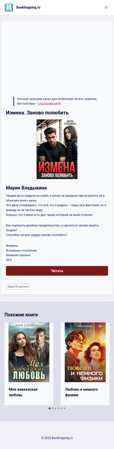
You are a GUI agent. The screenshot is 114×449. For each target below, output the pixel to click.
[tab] (50, 408)
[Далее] (103, 364)
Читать (57, 271)
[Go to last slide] (11, 364)
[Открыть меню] (106, 7)
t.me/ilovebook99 (49, 103)
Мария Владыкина (18, 286)
